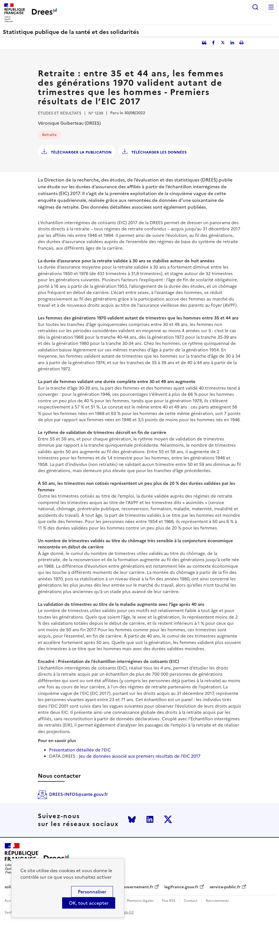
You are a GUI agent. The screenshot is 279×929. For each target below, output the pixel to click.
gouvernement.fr (137, 887)
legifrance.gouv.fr (181, 887)
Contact (190, 900)
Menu (271, 7)
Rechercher (255, 7)
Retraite (49, 134)
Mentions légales (140, 900)
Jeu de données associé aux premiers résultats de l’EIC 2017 (139, 756)
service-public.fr (225, 887)
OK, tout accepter (88, 903)
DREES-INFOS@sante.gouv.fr (78, 794)
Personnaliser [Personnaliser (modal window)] (92, 891)
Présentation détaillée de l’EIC (80, 750)
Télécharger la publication (81, 152)
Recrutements (217, 900)
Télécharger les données (158, 152)
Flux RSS (168, 900)
